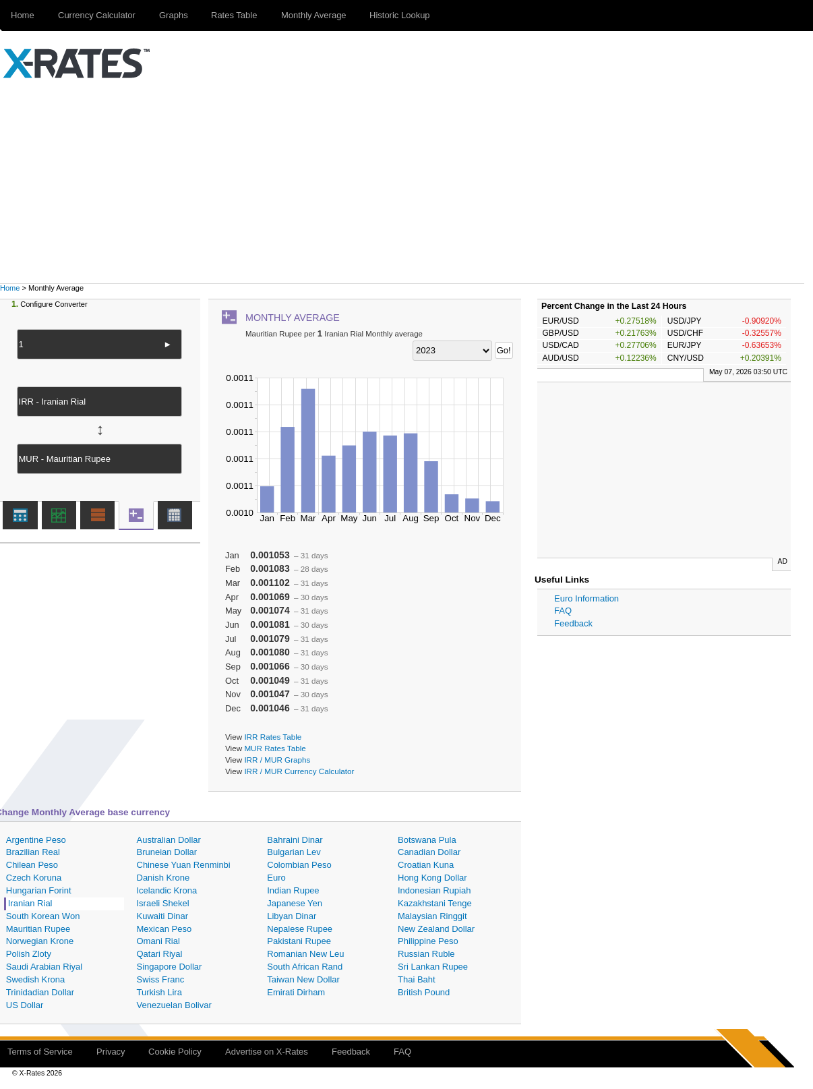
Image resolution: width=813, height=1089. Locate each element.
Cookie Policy (175, 1052)
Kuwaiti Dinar (163, 916)
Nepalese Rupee (299, 929)
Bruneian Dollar (167, 852)
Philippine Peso (428, 941)
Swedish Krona (35, 979)
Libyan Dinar (291, 916)
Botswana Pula (427, 840)
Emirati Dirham (296, 992)
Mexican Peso (164, 929)
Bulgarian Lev (294, 852)
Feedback (573, 623)
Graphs (173, 15)
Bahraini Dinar (294, 840)
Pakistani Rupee (299, 941)
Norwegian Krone (39, 941)
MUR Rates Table (274, 748)
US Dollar (25, 1005)
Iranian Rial (30, 903)
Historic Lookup (399, 15)
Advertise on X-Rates (266, 1052)
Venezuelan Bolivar (174, 1005)
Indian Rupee (293, 890)
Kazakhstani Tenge (435, 903)
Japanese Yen (294, 903)
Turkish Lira (159, 992)
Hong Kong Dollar (432, 878)
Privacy (110, 1052)
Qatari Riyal (160, 954)
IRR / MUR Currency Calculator (299, 771)
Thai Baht (416, 979)
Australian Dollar (169, 840)
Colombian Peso (299, 865)
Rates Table (234, 15)
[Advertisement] (406, 182)
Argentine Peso (36, 840)
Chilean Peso (32, 865)
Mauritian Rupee (38, 929)
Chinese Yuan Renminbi (184, 865)
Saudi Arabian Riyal (44, 967)
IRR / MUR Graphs (277, 759)
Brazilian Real (33, 852)
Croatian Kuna (426, 865)
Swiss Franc (161, 979)
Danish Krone (163, 878)
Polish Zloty (28, 954)
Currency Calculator (97, 15)
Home (10, 288)
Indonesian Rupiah (434, 890)
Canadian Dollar (429, 852)
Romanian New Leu (305, 954)
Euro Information (586, 598)
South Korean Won (43, 916)
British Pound (424, 992)
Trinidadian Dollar (40, 992)
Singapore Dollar (169, 967)
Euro (276, 878)
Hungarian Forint (38, 890)
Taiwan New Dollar (303, 979)
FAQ (563, 611)
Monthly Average (314, 15)
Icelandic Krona (167, 890)
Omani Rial (158, 941)
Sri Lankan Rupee (433, 967)
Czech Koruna (33, 878)
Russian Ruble (426, 954)
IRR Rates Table (272, 736)
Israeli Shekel (163, 903)
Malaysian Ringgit (432, 916)
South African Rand (304, 967)
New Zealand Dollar (436, 929)
